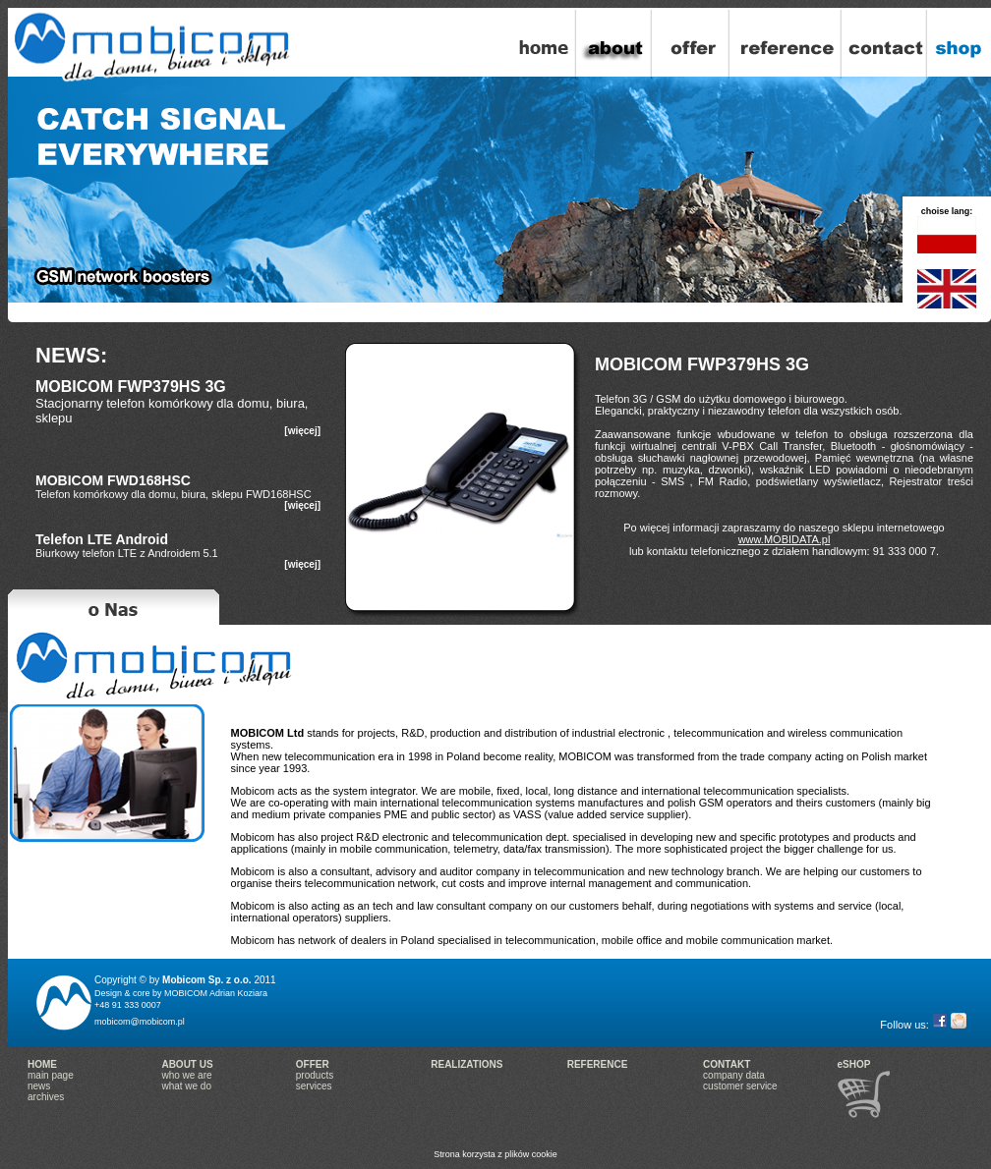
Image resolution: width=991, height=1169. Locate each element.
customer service (740, 1086)
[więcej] (302, 430)
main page (51, 1075)
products (314, 1075)
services (314, 1086)
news (39, 1086)
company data (734, 1075)
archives (46, 1096)
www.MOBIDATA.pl (784, 539)
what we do (186, 1086)
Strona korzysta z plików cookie (495, 1154)
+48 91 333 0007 (127, 1005)
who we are (186, 1075)
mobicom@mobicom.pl (139, 1022)
